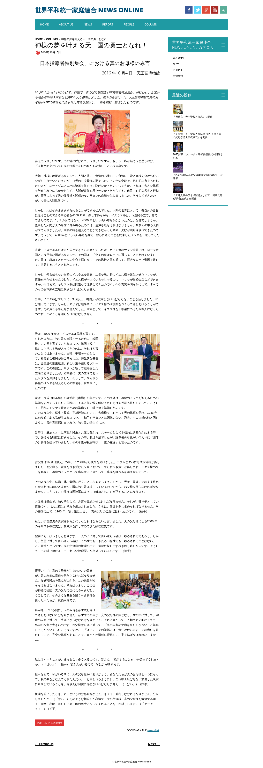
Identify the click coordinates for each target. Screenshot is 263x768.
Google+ (206, 10)
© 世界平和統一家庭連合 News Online (131, 761)
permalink (153, 730)
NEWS (88, 24)
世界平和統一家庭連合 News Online (89, 10)
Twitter (197, 10)
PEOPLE (128, 24)
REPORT (107, 24)
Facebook (189, 10)
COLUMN (150, 24)
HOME (44, 24)
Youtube (214, 10)
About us (66, 24)
